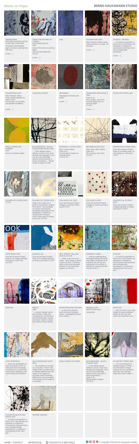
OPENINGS (63, 93)
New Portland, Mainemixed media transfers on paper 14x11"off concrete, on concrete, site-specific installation (15, 99)
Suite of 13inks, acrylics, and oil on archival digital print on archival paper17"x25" (95, 101)
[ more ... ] (9, 54)
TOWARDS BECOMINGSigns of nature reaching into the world (17, 48)
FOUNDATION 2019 (13, 93)
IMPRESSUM (34, 442)
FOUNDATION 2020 (94, 40)
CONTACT (18, 442)
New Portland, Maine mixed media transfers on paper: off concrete (97, 44)
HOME (7, 442)
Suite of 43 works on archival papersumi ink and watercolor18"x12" (44, 51)
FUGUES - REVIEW (121, 40)
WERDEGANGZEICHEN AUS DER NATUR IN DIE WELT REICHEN (17, 41)
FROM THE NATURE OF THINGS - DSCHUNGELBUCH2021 (42, 42)
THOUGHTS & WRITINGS (60, 442)
